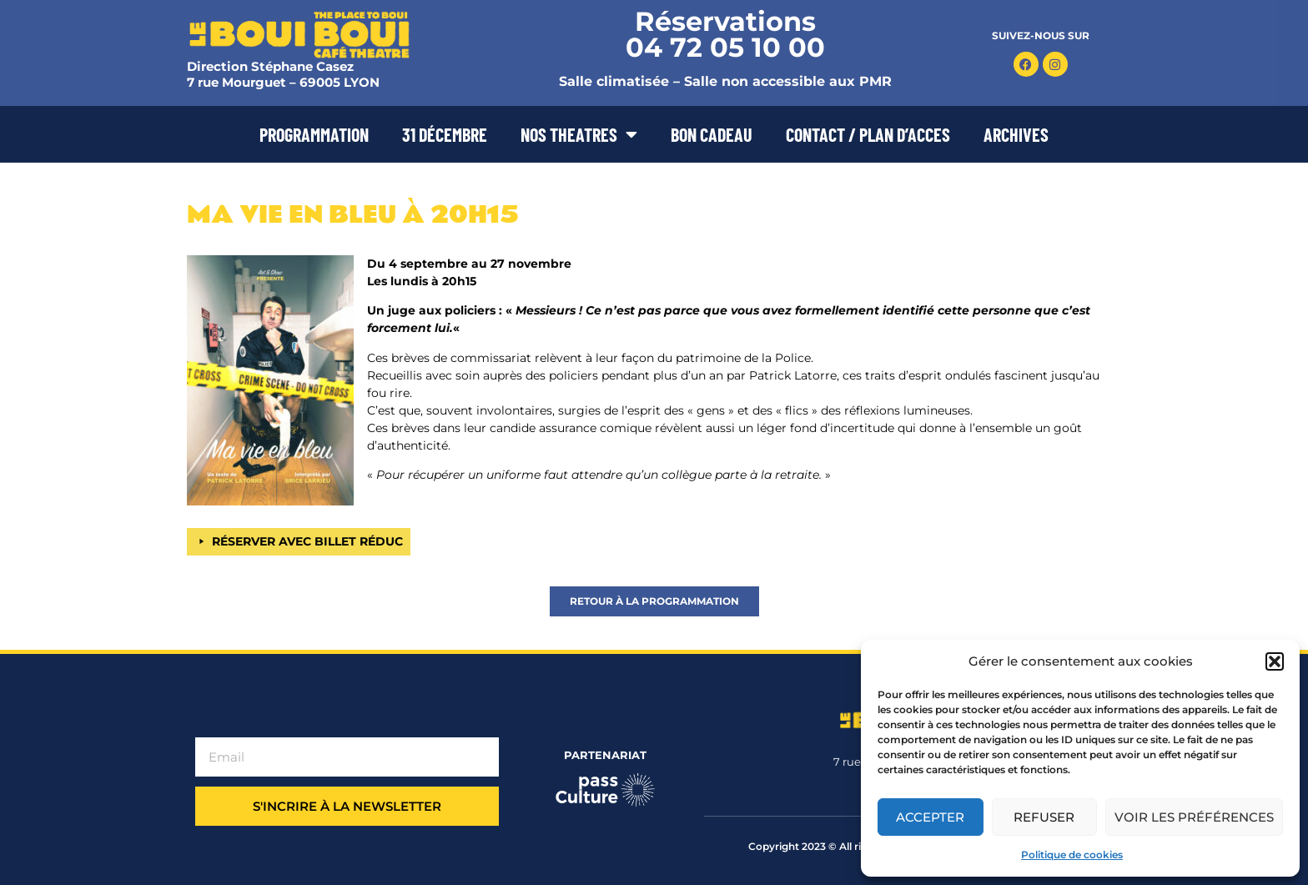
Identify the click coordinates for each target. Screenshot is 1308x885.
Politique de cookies (1072, 854)
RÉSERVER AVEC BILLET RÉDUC (307, 541)
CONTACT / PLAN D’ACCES (868, 134)
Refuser (1044, 817)
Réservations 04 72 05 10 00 (725, 34)
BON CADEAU (711, 134)
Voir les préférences (1194, 817)
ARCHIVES (1016, 134)
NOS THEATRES (579, 134)
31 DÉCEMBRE (444, 134)
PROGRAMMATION (314, 134)
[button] (1274, 661)
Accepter (930, 817)
